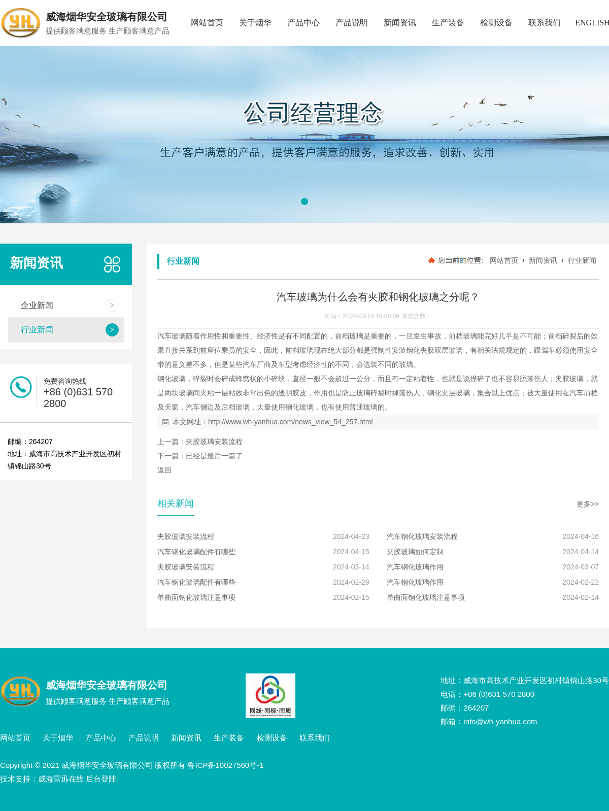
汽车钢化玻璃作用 (415, 567)
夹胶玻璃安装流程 (214, 441)
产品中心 (303, 22)
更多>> (588, 504)
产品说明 (351, 22)
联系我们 (544, 22)
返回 (164, 470)
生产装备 (448, 22)
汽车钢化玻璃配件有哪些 (196, 552)
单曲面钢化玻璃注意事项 (196, 597)
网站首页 (207, 22)
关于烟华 (255, 22)
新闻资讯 (400, 22)
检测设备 (496, 22)
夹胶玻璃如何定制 (415, 552)
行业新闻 (581, 260)
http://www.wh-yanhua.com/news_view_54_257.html (290, 422)
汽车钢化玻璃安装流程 (422, 536)
